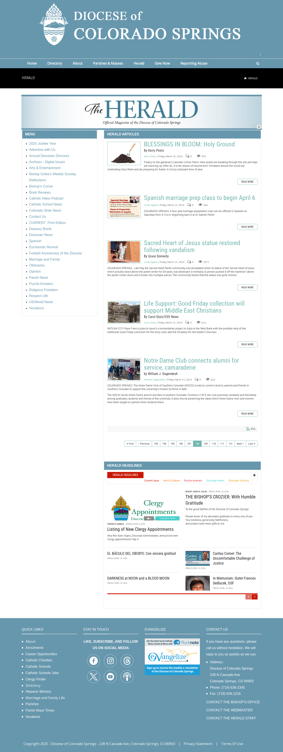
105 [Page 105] (172, 443)
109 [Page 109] (206, 443)
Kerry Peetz (150, 156)
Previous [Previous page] (145, 443)
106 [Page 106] (181, 443)
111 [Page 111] (222, 443)
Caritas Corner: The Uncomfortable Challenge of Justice (234, 558)
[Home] (245, 78)
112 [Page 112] (230, 443)
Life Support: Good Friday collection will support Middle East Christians (124, 312)
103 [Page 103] (156, 443)
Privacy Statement (198, 743)
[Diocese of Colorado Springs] (141, 23)
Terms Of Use (232, 743)
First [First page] (131, 443)
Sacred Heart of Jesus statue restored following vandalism (124, 252)
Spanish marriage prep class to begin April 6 (124, 207)
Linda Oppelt (151, 205)
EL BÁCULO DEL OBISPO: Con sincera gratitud (141, 553)
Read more (247, 181)
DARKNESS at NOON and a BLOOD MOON (138, 578)
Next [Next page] (239, 443)
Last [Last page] (250, 443)
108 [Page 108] (197, 443)
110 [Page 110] (214, 443)
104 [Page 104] (164, 443)
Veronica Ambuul (115, 524)
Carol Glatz (150, 322)
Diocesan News (167, 518)
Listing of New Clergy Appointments (140, 529)
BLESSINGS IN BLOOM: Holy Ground (124, 153)
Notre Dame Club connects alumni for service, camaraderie (124, 369)
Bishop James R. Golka (196, 491)
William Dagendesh (154, 379)
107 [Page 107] (189, 443)
